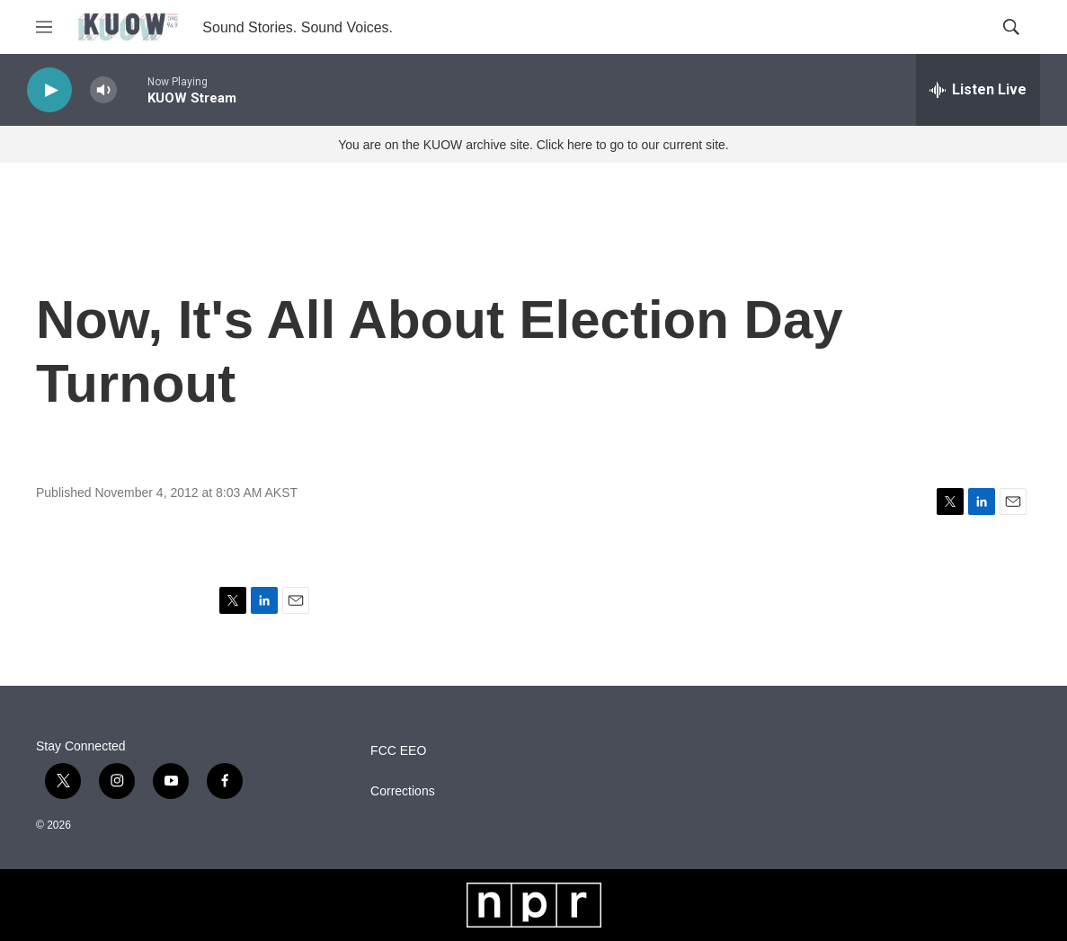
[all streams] (978, 90)
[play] (49, 90)
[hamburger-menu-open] (44, 27)
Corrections (402, 791)
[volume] (103, 90)
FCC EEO (398, 751)
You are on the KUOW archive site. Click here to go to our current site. (533, 145)
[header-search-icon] (1011, 27)
